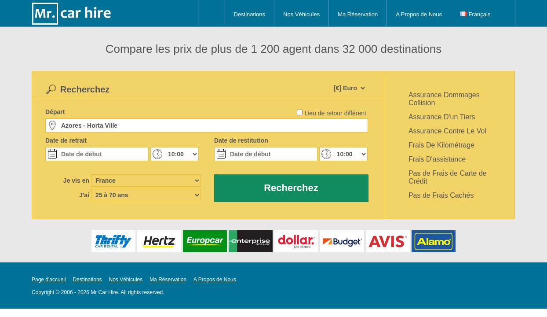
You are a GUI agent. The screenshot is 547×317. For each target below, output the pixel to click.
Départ (55, 111)
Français (475, 14)
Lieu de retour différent (335, 113)
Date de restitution (241, 140)
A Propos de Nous (419, 14)
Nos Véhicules (301, 14)
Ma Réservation (358, 14)
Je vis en (76, 180)
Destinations (250, 14)
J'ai (84, 195)
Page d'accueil (49, 279)
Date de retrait (66, 140)
